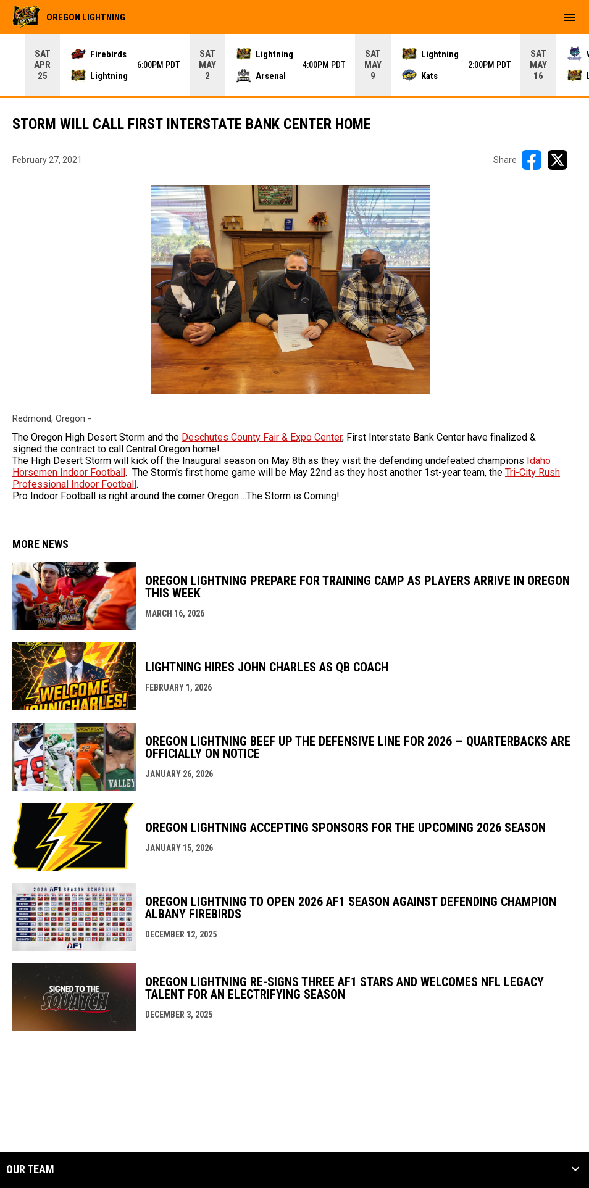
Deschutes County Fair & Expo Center (262, 437)
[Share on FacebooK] (531, 160)
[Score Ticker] (294, 65)
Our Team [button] (30, 1169)
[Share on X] (557, 160)
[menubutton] (569, 17)
